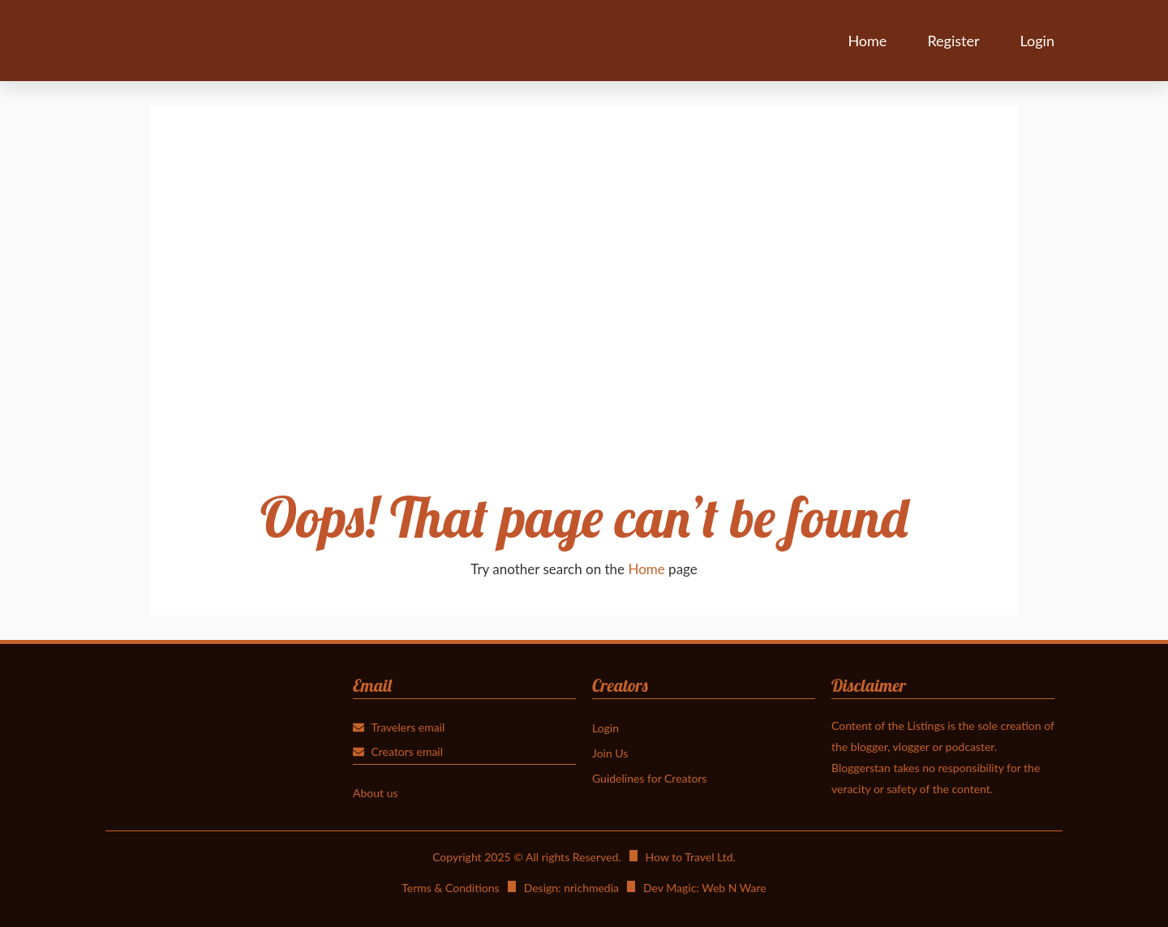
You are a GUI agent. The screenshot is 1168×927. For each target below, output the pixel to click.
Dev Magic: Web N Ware (704, 888)
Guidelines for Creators (649, 778)
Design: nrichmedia (571, 888)
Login (1037, 40)
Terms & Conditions (450, 888)
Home (867, 40)
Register (953, 40)
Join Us (610, 753)
